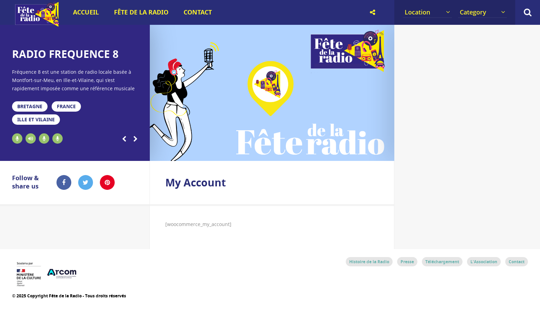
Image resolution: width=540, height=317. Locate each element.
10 (265, 152)
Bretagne (29, 106)
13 (302, 152)
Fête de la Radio (141, 12)
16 (339, 152)
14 (314, 152)
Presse (407, 262)
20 (388, 152)
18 (363, 152)
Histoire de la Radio (369, 262)
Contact (198, 12)
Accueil (86, 12)
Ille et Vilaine (36, 119)
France (66, 106)
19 (375, 152)
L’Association (483, 262)
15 (327, 152)
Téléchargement (442, 262)
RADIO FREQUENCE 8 (65, 54)
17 (351, 152)
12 (290, 152)
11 (278, 152)
